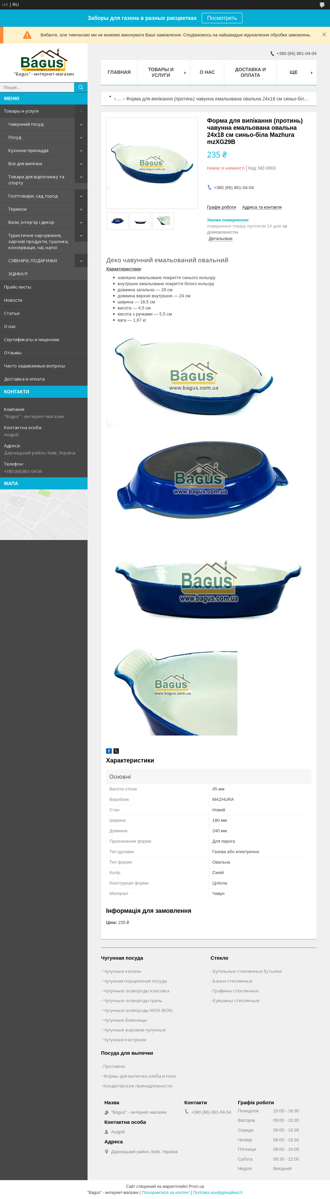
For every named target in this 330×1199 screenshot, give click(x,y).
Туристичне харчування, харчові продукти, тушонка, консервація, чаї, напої (38, 241)
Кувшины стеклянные (236, 1000)
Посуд (14, 137)
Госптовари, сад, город (33, 196)
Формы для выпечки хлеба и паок (139, 1076)
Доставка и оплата (24, 379)
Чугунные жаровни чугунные (134, 1030)
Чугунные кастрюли (124, 1040)
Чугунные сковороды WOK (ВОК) (137, 1010)
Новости (13, 300)
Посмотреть (222, 18)
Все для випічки (25, 163)
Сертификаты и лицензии (31, 339)
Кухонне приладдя (28, 150)
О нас (10, 326)
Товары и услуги (21, 111)
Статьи (12, 313)
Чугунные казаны (122, 971)
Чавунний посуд (25, 124)
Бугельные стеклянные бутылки (247, 971)
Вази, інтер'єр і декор (31, 222)
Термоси (17, 209)
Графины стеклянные (236, 991)
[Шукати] (81, 87)
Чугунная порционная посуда (135, 981)
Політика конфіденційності (218, 1192)
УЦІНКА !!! (18, 274)
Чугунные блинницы (125, 1020)
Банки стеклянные (233, 981)
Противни (114, 1066)
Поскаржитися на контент (166, 1192)
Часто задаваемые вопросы (34, 366)
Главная (119, 72)
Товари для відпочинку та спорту (36, 180)
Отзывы (13, 353)
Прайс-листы (17, 287)
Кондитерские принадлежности (137, 1086)
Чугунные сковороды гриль (132, 1000)
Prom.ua (196, 1186)
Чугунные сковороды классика (136, 991)
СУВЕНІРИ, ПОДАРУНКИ (32, 261)
